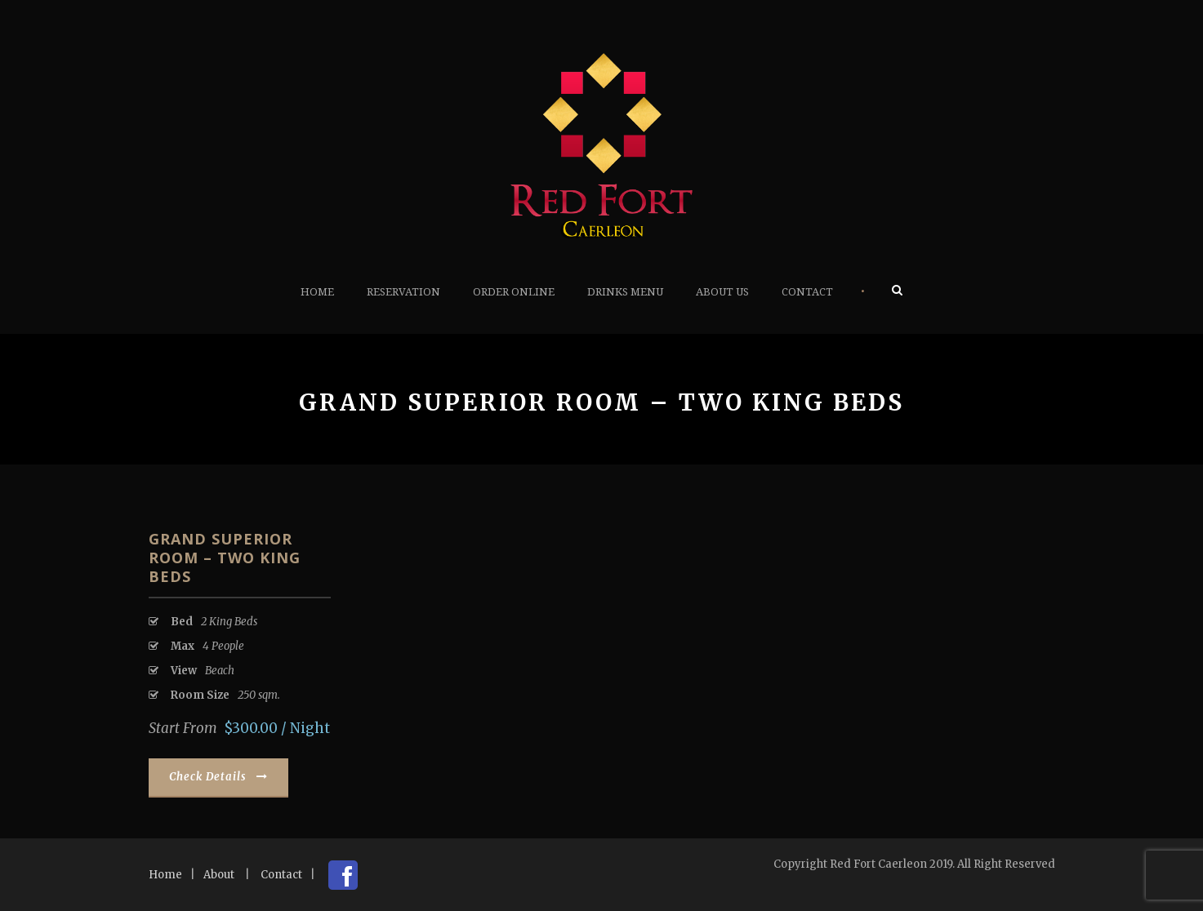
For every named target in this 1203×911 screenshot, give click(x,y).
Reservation (403, 292)
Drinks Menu (625, 292)
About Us (722, 292)
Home (317, 292)
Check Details (218, 777)
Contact (807, 292)
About (218, 875)
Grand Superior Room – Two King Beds (225, 558)
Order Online (514, 292)
